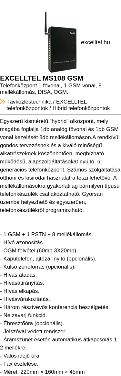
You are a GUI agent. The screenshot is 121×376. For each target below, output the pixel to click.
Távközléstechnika (29, 102)
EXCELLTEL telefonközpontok (46, 105)
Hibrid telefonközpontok (81, 108)
